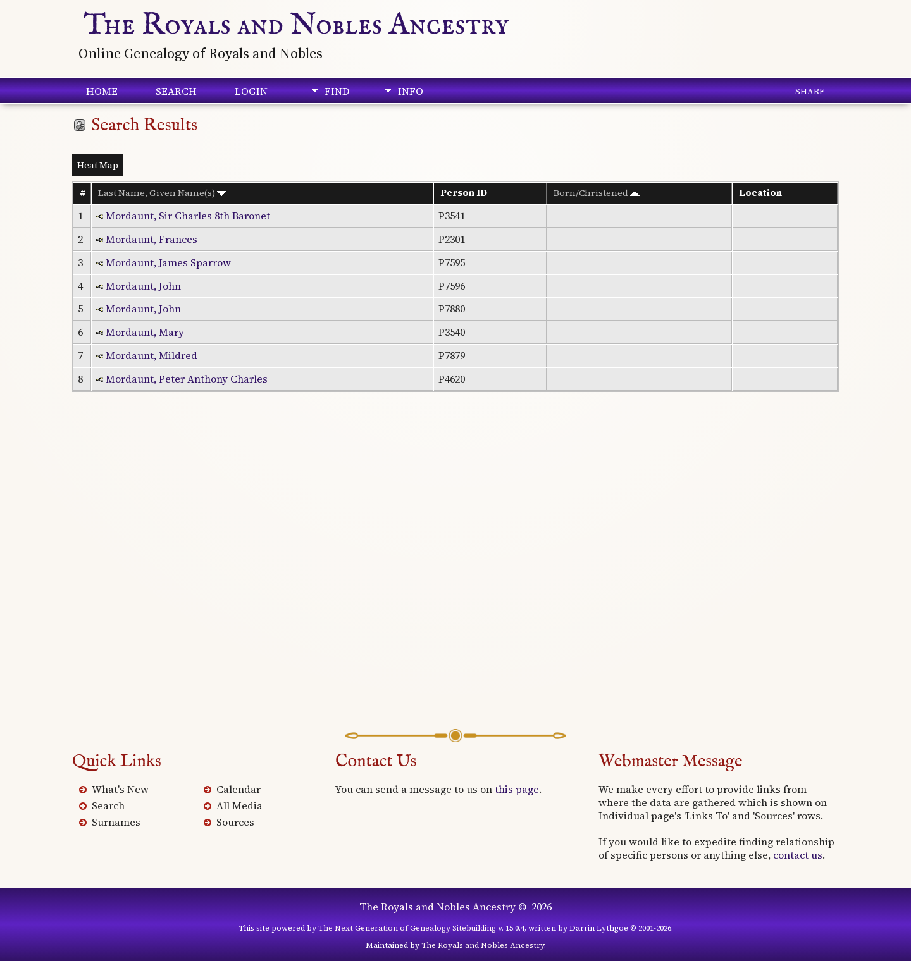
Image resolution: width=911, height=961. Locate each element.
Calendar (238, 789)
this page (517, 789)
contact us (797, 855)
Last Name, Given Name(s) (162, 193)
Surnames (116, 822)
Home (102, 91)
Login (251, 91)
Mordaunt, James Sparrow (168, 262)
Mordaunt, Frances (151, 239)
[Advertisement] (455, 578)
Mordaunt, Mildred (151, 355)
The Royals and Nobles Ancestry (296, 25)
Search (176, 91)
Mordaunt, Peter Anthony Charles (187, 379)
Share (809, 91)
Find (337, 91)
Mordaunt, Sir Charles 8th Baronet (188, 216)
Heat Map (97, 165)
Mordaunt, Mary (145, 332)
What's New (120, 789)
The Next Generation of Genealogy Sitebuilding (407, 928)
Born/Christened (597, 193)
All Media (239, 805)
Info (410, 91)
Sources (235, 822)
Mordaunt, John (143, 286)
